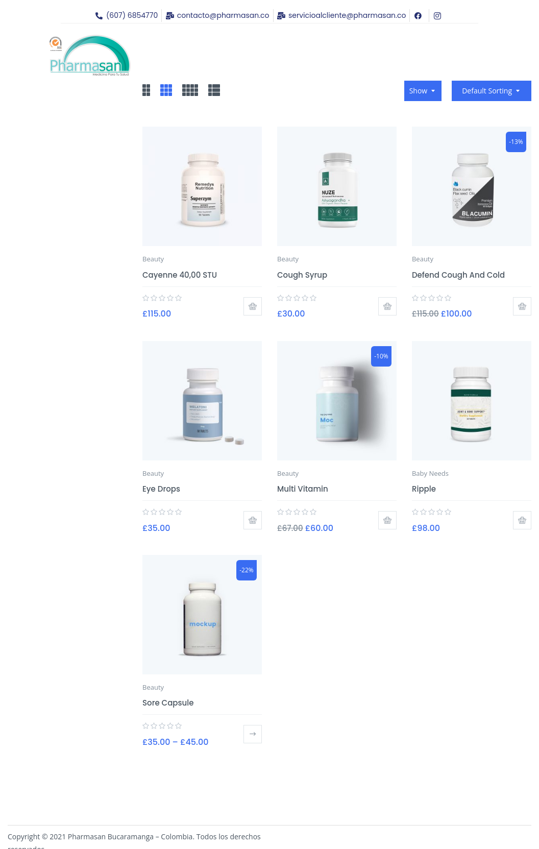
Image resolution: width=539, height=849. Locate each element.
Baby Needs (430, 473)
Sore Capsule (167, 702)
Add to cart (252, 306)
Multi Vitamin (302, 488)
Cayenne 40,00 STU (179, 275)
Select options (252, 734)
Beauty (153, 258)
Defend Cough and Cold (458, 275)
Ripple (424, 488)
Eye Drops (161, 488)
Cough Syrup (302, 275)
